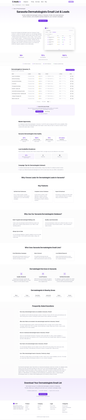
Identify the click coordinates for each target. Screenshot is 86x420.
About (42, 1)
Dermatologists (18, 4)
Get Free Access (39, 111)
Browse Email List (43, 20)
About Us (39, 405)
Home (13, 4)
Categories (26, 1)
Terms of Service (53, 407)
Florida (23, 4)
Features (27, 405)
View (71, 76)
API (26, 410)
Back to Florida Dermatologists (18, 8)
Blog (46, 1)
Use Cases (37, 1)
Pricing (32, 1)
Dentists (63, 410)
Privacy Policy (52, 405)
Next (48, 101)
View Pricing (47, 111)
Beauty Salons (64, 412)
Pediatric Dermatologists (66, 407)
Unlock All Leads (70, 69)
